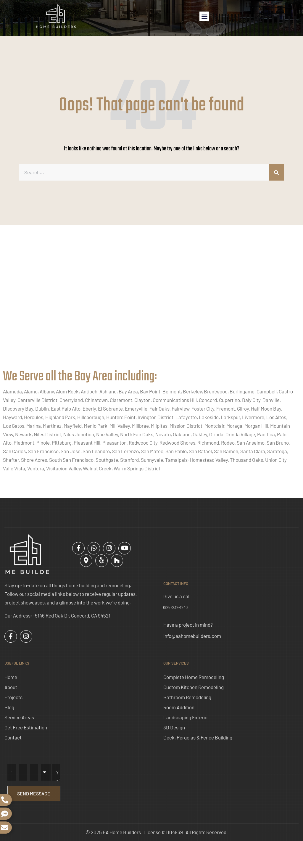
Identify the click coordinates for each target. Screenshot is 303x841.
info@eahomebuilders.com (192, 636)
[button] (204, 16)
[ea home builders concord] (151, 303)
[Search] (276, 172)
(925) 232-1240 (175, 607)
